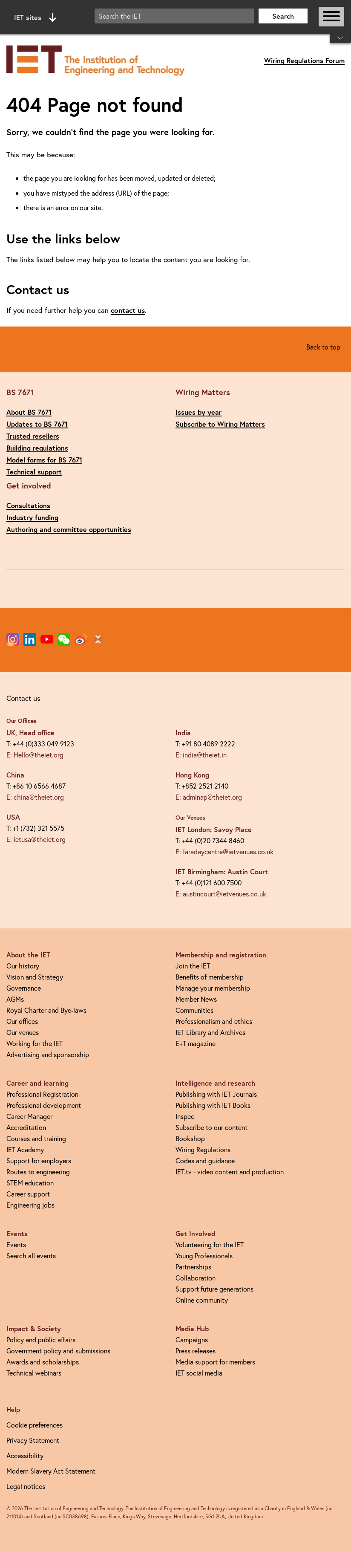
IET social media (199, 1372)
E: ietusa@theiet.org (36, 839)
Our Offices (21, 721)
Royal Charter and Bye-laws (46, 1010)
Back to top (323, 346)
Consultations (28, 505)
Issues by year (199, 412)
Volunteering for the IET (210, 1244)
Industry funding (32, 517)
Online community (202, 1299)
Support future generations (214, 1288)
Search (283, 16)
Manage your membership (213, 987)
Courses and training (36, 1138)
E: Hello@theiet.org (34, 754)
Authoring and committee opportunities (68, 529)
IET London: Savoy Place (214, 829)
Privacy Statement (32, 1440)
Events (16, 1244)
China (15, 774)
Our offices (22, 1021)
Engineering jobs (30, 1204)
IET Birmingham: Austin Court (222, 871)
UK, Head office (30, 732)
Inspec (185, 1116)
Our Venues (190, 817)
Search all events (31, 1255)
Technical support (34, 471)
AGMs (15, 998)
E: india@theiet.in (201, 754)
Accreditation (26, 1127)
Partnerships (193, 1266)
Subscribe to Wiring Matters (220, 423)
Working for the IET (34, 1043)
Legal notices (25, 1486)
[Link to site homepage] (95, 61)
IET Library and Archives (210, 1032)
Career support (28, 1193)
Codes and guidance (205, 1160)
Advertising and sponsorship (47, 1054)
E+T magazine (196, 1043)
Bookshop (190, 1138)
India (183, 732)
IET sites (35, 17)
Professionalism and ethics (214, 1021)
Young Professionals (204, 1255)
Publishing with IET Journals (216, 1094)
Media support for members (215, 1361)
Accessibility (24, 1455)
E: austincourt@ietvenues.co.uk (221, 893)
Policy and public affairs (40, 1339)
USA (13, 816)
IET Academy (25, 1149)
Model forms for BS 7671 (44, 459)
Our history (22, 965)
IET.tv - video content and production (230, 1171)
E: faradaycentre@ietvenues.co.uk (224, 851)
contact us (128, 310)
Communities (194, 1010)
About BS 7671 (29, 412)
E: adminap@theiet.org (209, 796)
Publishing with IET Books (213, 1105)
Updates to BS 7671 (37, 423)
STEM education (30, 1182)
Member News (196, 998)
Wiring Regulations (203, 1149)
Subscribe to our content (211, 1127)
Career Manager (29, 1116)
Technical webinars (33, 1372)
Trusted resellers (32, 435)
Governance (23, 987)
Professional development (43, 1105)
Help (13, 1409)
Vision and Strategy (34, 976)
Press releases (196, 1350)
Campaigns (192, 1339)
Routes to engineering (38, 1171)
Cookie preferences (34, 1424)
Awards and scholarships (42, 1361)
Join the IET (193, 965)
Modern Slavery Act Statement (50, 1470)
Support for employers (38, 1160)
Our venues (22, 1032)
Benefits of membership (210, 976)
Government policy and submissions (58, 1350)
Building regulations (37, 447)
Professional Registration (42, 1094)
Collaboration (196, 1277)
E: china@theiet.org (35, 796)
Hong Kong (192, 774)
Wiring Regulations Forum (304, 60)
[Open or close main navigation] (331, 16)
